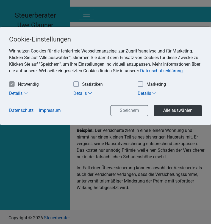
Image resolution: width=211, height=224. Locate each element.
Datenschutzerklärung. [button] (162, 70)
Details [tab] (18, 93)
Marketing (152, 84)
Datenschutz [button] (21, 110)
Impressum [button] (50, 110)
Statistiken (88, 84)
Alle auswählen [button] (178, 110)
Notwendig (24, 84)
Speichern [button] (129, 110)
